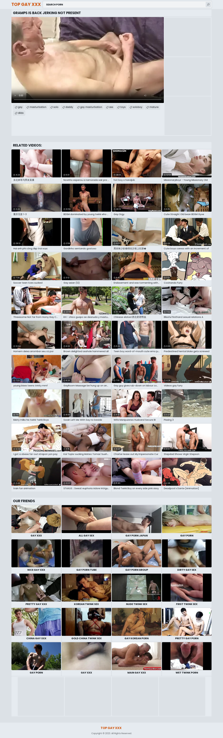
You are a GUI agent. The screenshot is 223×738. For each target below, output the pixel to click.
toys (123, 107)
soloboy (137, 107)
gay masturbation (91, 107)
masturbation (38, 107)
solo (55, 107)
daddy (69, 107)
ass (111, 107)
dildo (21, 113)
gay (20, 107)
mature (154, 107)
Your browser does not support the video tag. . (87, 60)
